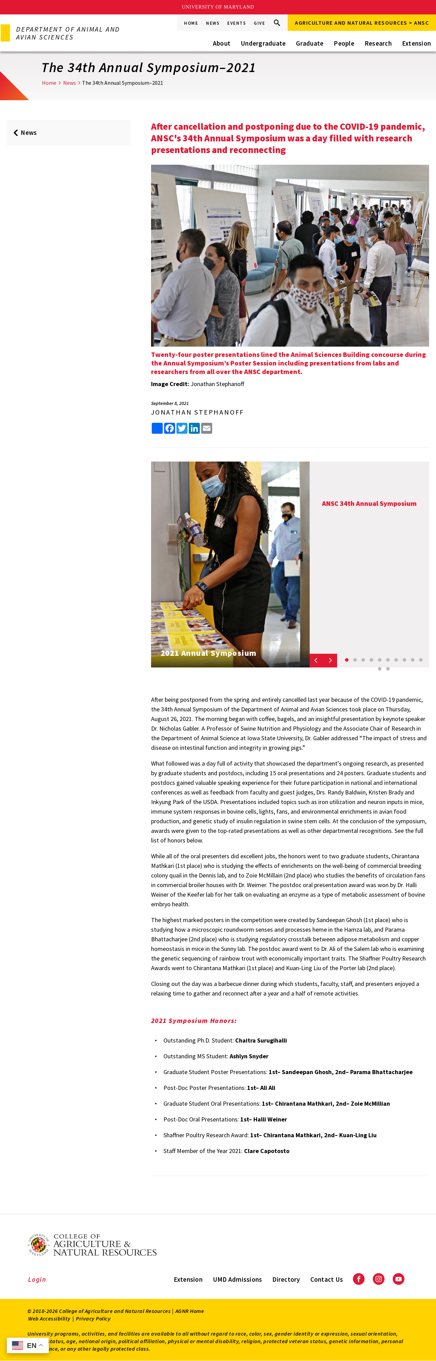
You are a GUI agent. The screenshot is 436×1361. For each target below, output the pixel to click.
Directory (286, 1279)
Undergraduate (263, 43)
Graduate (309, 43)
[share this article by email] (206, 428)
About (221, 43)
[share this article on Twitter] (182, 428)
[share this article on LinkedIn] (194, 428)
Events (236, 23)
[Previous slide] (316, 660)
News (212, 23)
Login (37, 1279)
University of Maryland (218, 7)
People (344, 43)
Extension (416, 43)
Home (191, 23)
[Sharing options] (157, 428)
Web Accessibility (49, 1318)
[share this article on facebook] (169, 428)
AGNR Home (189, 1310)
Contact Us (326, 1279)
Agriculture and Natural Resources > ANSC (362, 22)
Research (378, 43)
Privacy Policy (93, 1318)
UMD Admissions (237, 1279)
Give (259, 23)
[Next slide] (330, 660)
